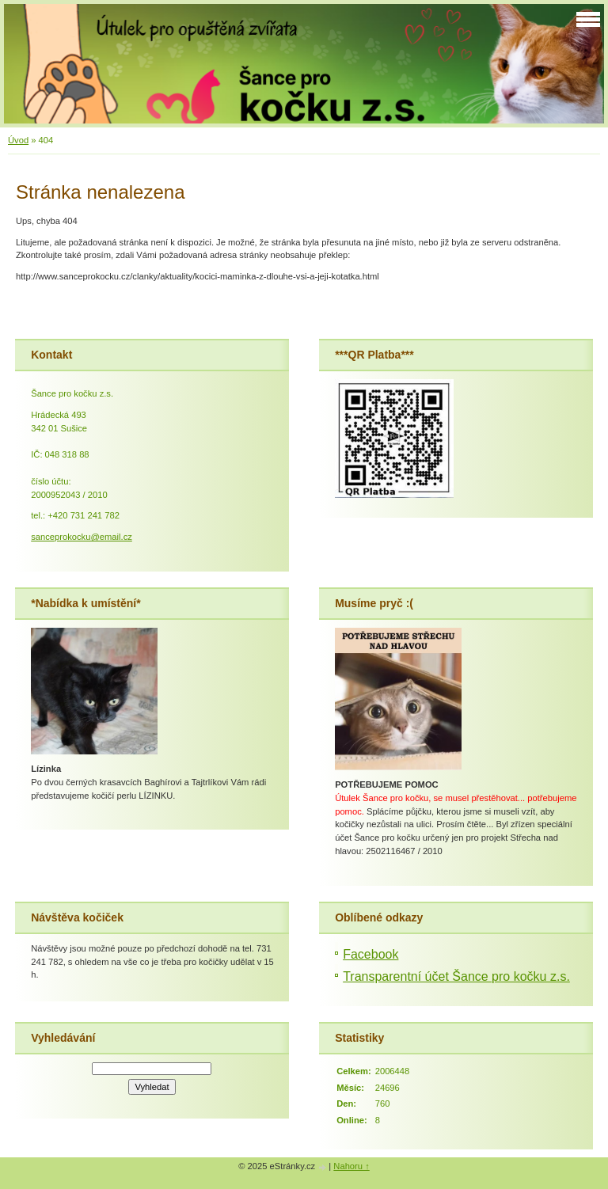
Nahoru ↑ (351, 1166)
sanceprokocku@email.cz (81, 536)
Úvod (18, 140)
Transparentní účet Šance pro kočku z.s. (456, 976)
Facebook (370, 954)
